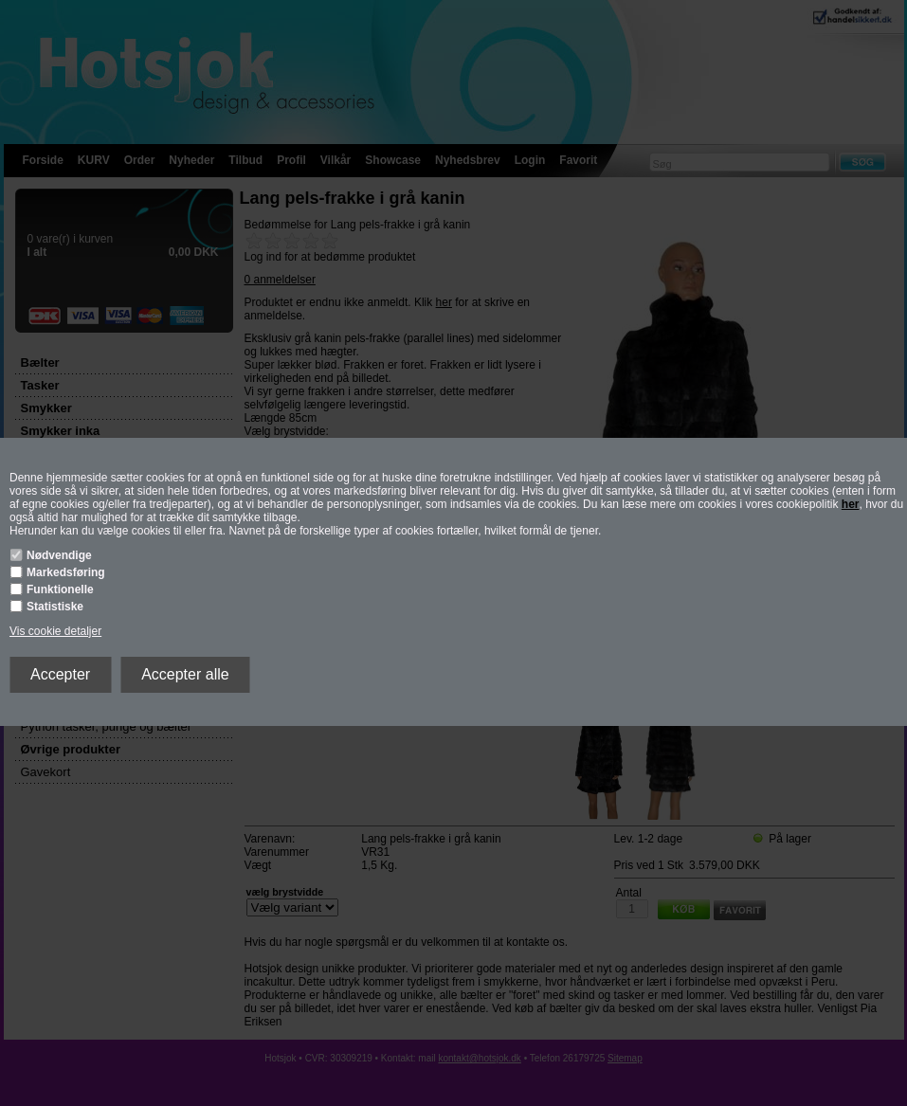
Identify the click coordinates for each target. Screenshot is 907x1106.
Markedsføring (66, 572)
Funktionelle (60, 589)
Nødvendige (59, 555)
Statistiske (55, 606)
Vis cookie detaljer (55, 631)
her (851, 504)
